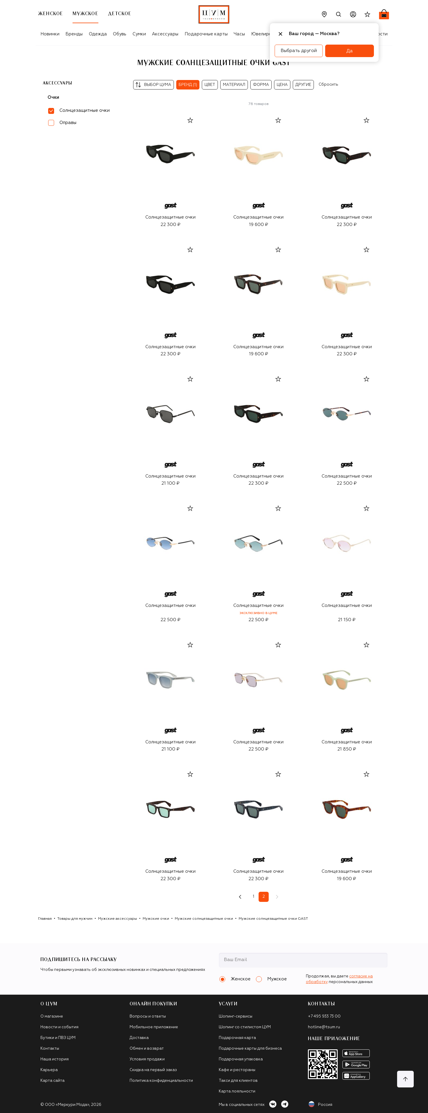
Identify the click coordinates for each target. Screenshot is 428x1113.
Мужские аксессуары (117, 919)
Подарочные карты (206, 34)
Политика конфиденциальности (161, 1081)
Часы (239, 34)
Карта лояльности (237, 1091)
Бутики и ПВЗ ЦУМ (57, 1038)
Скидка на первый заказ (153, 1070)
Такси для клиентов (238, 1081)
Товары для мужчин (74, 919)
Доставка (139, 1038)
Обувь (119, 34)
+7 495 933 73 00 (324, 1016)
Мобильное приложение (154, 1027)
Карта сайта (52, 1081)
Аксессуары (165, 34)
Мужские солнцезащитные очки (204, 919)
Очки (53, 97)
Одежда (98, 34)
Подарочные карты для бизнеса (250, 1049)
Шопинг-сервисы (235, 1016)
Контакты (49, 1049)
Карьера (49, 1070)
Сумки (139, 34)
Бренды (74, 34)
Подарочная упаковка (241, 1059)
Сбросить (328, 85)
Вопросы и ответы (148, 1016)
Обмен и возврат (147, 1049)
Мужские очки (156, 919)
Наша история (54, 1059)
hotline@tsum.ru (324, 1027)
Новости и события (59, 1027)
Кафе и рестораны (237, 1070)
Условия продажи (147, 1059)
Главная (45, 919)
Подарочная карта (237, 1038)
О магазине (51, 1016)
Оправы (67, 122)
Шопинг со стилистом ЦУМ (245, 1027)
